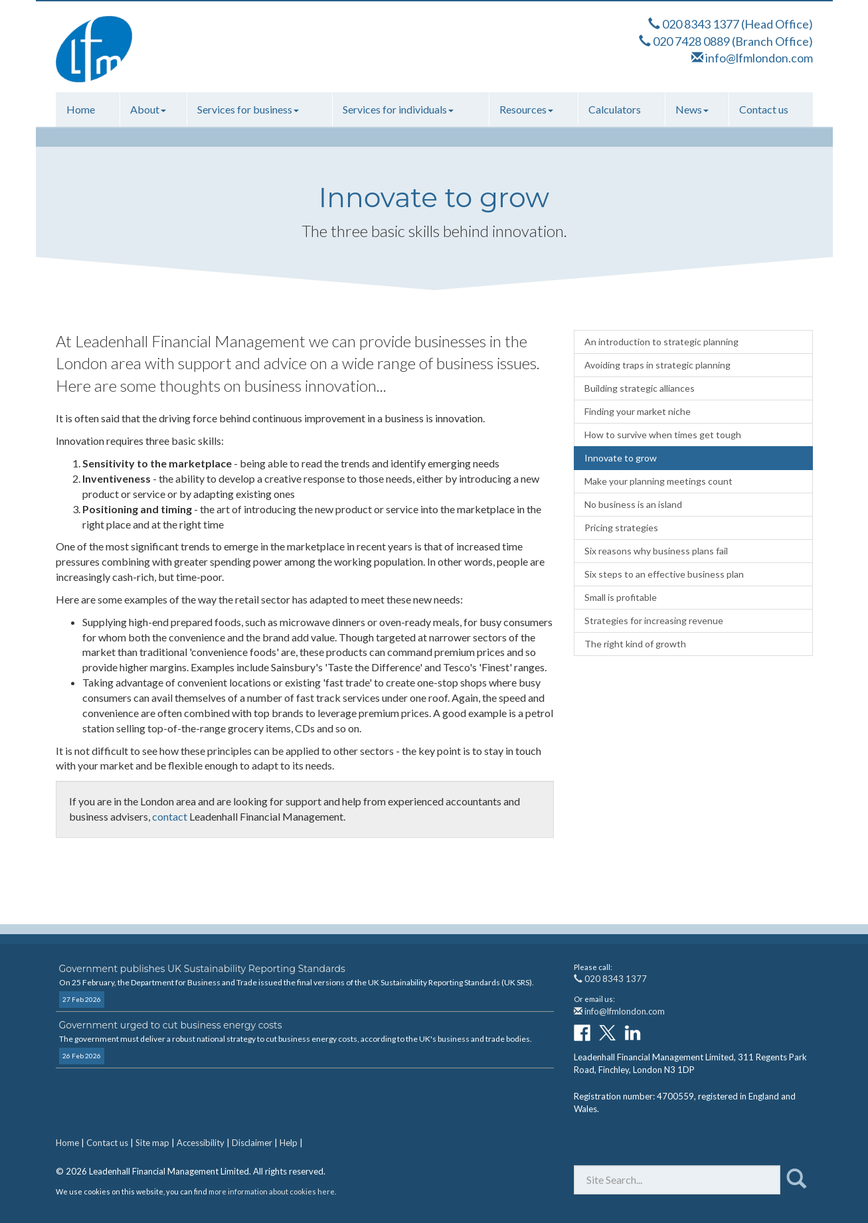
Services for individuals (398, 109)
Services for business (248, 109)
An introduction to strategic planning (661, 341)
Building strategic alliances (639, 388)
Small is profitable (620, 597)
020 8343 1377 (700, 24)
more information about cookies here (272, 1191)
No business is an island (633, 504)
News (692, 109)
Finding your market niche (637, 411)
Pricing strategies (621, 527)
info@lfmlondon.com (759, 57)
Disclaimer (252, 1142)
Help (289, 1142)
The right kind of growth (635, 643)
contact (169, 816)
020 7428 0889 (691, 41)
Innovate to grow (620, 457)
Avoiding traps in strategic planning (657, 364)
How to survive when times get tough (662, 434)
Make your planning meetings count (658, 481)
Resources (526, 109)
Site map (152, 1142)
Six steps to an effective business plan (664, 574)
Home (80, 109)
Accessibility (200, 1142)
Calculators (614, 109)
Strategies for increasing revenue (653, 620)
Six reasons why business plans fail (656, 550)
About (148, 109)
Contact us (763, 109)
